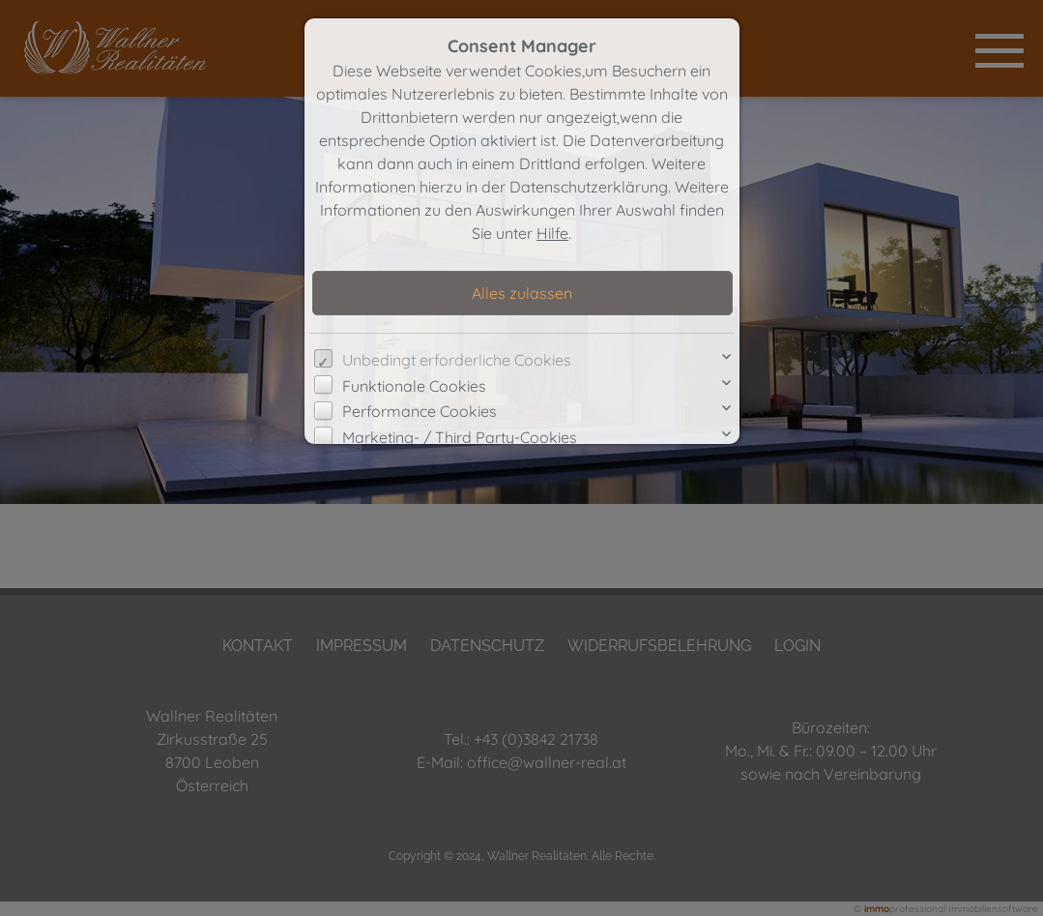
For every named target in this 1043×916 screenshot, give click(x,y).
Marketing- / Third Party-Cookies (459, 437)
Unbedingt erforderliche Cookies (456, 359)
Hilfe (552, 233)
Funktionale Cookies (414, 386)
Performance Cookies (419, 411)
